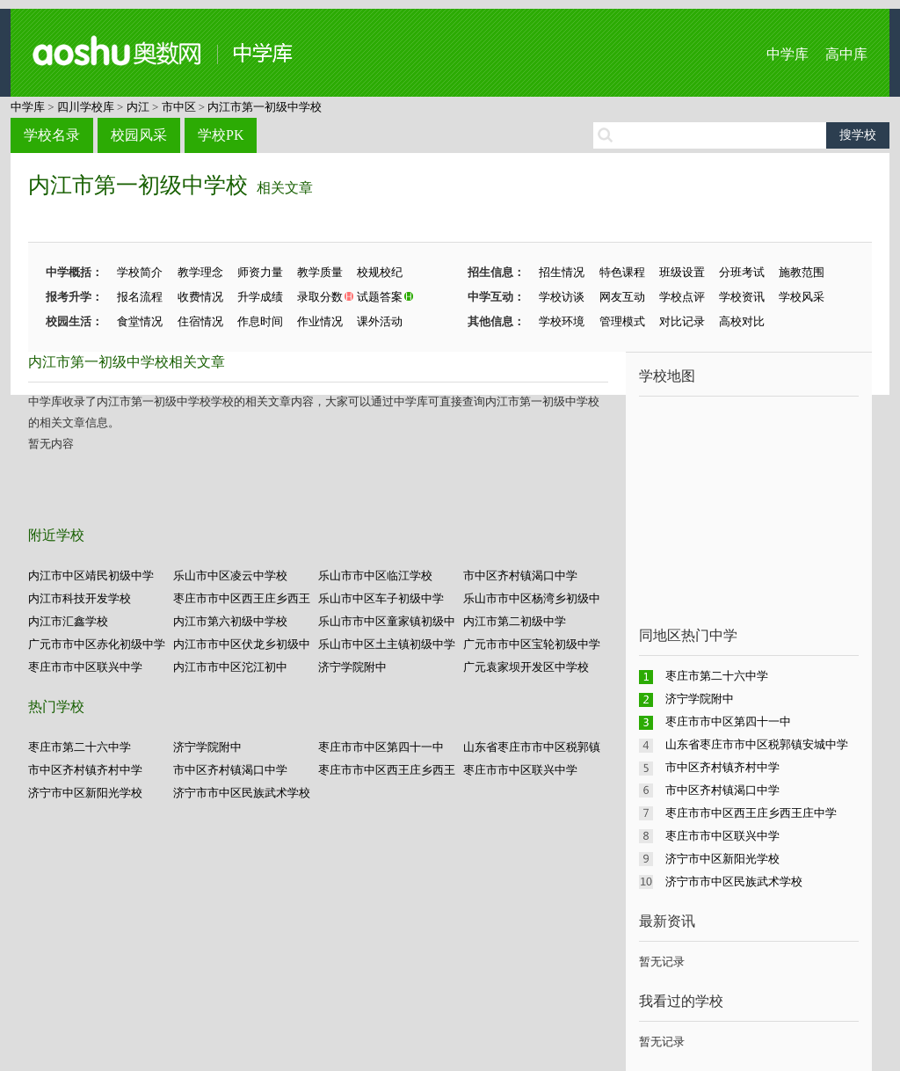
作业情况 (320, 321)
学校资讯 (742, 296)
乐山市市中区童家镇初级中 (386, 621)
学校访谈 (561, 296)
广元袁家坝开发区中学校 (526, 667)
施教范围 (801, 272)
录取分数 (320, 296)
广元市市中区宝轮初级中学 (531, 644)
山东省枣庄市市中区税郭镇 (531, 747)
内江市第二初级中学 (514, 621)
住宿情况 (200, 321)
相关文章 (285, 187)
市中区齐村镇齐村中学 (85, 769)
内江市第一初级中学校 (264, 106)
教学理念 (200, 272)
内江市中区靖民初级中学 (91, 575)
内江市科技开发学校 (79, 598)
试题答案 (380, 296)
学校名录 (52, 135)
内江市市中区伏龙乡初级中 (241, 644)
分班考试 (742, 272)
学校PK (220, 135)
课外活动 (380, 321)
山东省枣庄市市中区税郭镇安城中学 (756, 744)
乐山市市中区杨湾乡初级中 (531, 598)
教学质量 (320, 272)
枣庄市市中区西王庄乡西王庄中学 (751, 813)
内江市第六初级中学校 (230, 621)
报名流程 (140, 296)
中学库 (787, 54)
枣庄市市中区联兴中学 (85, 667)
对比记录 (682, 321)
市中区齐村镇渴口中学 (520, 575)
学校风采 (801, 296)
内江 (138, 106)
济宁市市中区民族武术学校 (241, 792)
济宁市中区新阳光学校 (85, 792)
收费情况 (200, 296)
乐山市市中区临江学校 (375, 575)
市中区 (179, 106)
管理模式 (622, 321)
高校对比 (742, 321)
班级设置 (682, 272)
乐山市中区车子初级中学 (381, 598)
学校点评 (682, 296)
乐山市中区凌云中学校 (230, 575)
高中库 (846, 54)
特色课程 (622, 272)
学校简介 (140, 272)
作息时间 (260, 321)
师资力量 (260, 272)
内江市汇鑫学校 (68, 621)
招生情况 (561, 272)
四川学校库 (85, 106)
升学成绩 (260, 296)
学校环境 (561, 321)
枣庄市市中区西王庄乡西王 (241, 598)
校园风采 (139, 135)
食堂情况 (140, 321)
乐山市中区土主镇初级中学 (386, 644)
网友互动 (622, 296)
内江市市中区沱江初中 (230, 667)
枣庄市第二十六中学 (79, 747)
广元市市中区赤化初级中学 (96, 644)
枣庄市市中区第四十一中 (381, 747)
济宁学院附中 (352, 667)
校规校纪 (380, 272)
